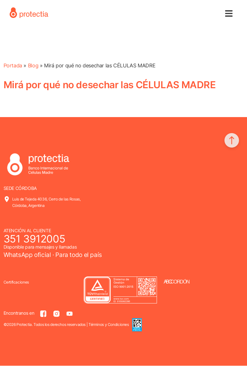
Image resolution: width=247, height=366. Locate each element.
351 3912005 (34, 239)
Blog (33, 65)
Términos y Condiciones (108, 324)
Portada (13, 65)
